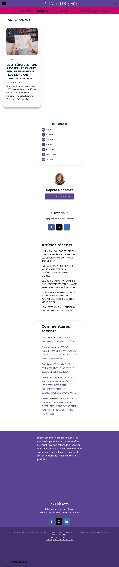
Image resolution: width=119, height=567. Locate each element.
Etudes (9, 60)
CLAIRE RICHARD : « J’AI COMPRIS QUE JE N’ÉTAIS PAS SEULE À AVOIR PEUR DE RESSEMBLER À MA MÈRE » (59, 284)
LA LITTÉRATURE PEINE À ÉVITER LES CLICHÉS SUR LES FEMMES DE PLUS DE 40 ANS (21, 69)
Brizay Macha (48, 347)
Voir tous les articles (59, 196)
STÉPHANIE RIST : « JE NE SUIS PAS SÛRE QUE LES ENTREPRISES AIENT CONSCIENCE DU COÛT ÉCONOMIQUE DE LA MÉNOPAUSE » (59, 385)
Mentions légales (59, 537)
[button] (16, 562)
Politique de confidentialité (59, 540)
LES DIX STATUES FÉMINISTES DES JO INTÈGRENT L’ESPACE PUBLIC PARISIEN (58, 368)
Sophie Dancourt (26, 78)
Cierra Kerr (47, 337)
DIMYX (64, 535)
